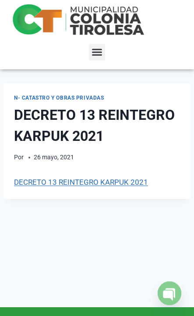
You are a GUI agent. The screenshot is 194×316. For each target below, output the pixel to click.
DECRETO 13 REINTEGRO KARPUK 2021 (81, 182)
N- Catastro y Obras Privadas (59, 98)
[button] (97, 52)
